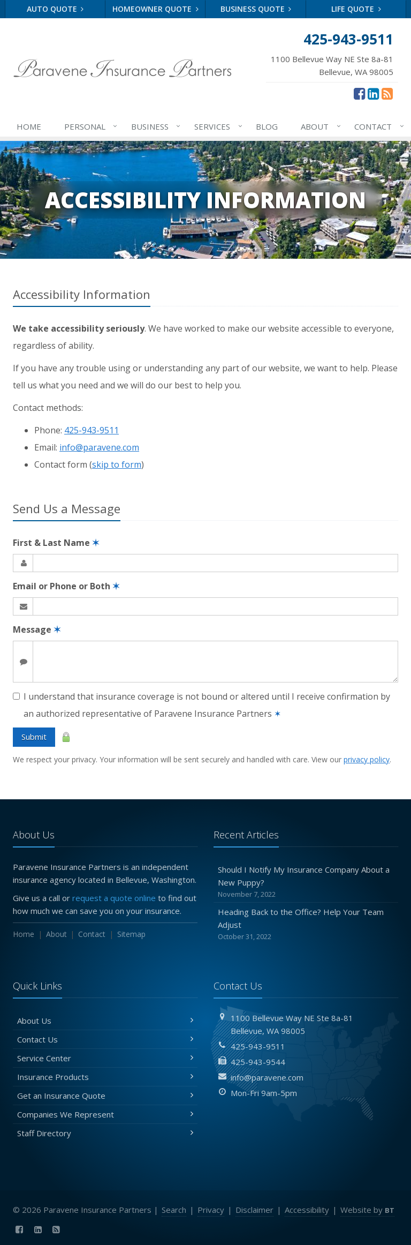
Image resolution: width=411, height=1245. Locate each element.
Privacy (210, 1209)
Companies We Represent (105, 1114)
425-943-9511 (91, 430)
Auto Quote (55, 9)
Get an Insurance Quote (105, 1095)
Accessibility (307, 1209)
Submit (34, 736)
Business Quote (256, 9)
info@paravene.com (99, 447)
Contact (377, 126)
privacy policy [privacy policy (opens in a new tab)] (367, 759)
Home (29, 126)
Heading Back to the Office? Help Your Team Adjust (306, 924)
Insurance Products (105, 1076)
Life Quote (356, 9)
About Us (105, 1020)
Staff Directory (105, 1133)
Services (216, 126)
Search (174, 1209)
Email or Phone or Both (66, 586)
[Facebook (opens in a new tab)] (359, 93)
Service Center (105, 1058)
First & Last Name (56, 543)
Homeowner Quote (155, 9)
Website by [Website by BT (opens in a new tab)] (367, 1209)
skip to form (116, 464)
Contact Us (105, 1039)
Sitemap (131, 934)
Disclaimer (254, 1209)
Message (36, 629)
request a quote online (114, 897)
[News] (387, 93)
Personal (88, 126)
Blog (267, 126)
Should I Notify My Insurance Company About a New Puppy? (306, 882)
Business (154, 126)
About (319, 126)
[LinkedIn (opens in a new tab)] (373, 93)
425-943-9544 (258, 1061)
